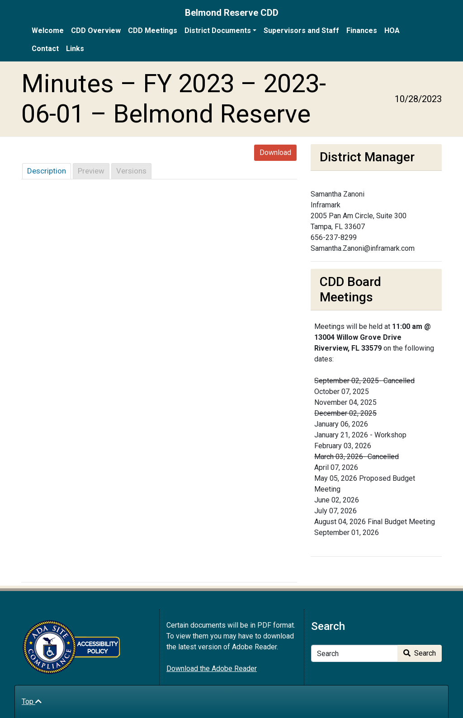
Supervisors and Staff (301, 30)
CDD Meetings (152, 30)
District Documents (217, 30)
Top (32, 701)
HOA (392, 30)
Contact (45, 48)
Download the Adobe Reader (211, 668)
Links (75, 48)
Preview (91, 170)
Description (46, 170)
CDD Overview (96, 30)
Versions (131, 170)
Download (275, 152)
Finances (361, 30)
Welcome (48, 30)
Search (419, 653)
